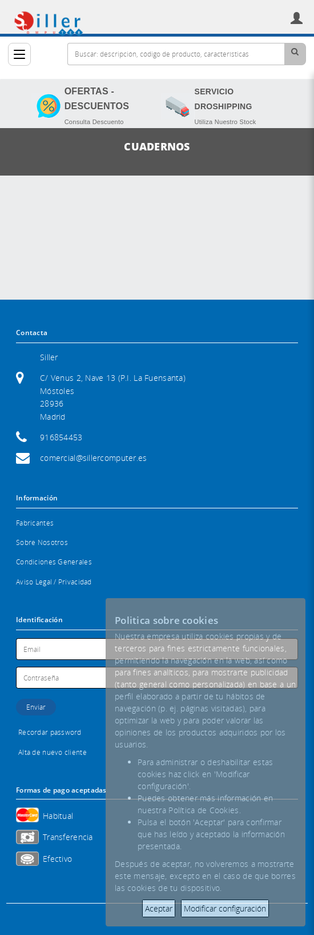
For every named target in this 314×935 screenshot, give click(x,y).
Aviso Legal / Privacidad (54, 582)
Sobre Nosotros (42, 542)
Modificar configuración (225, 908)
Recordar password (50, 732)
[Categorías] (19, 54)
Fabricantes (35, 523)
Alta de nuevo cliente (52, 752)
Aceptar (158, 908)
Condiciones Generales (54, 562)
